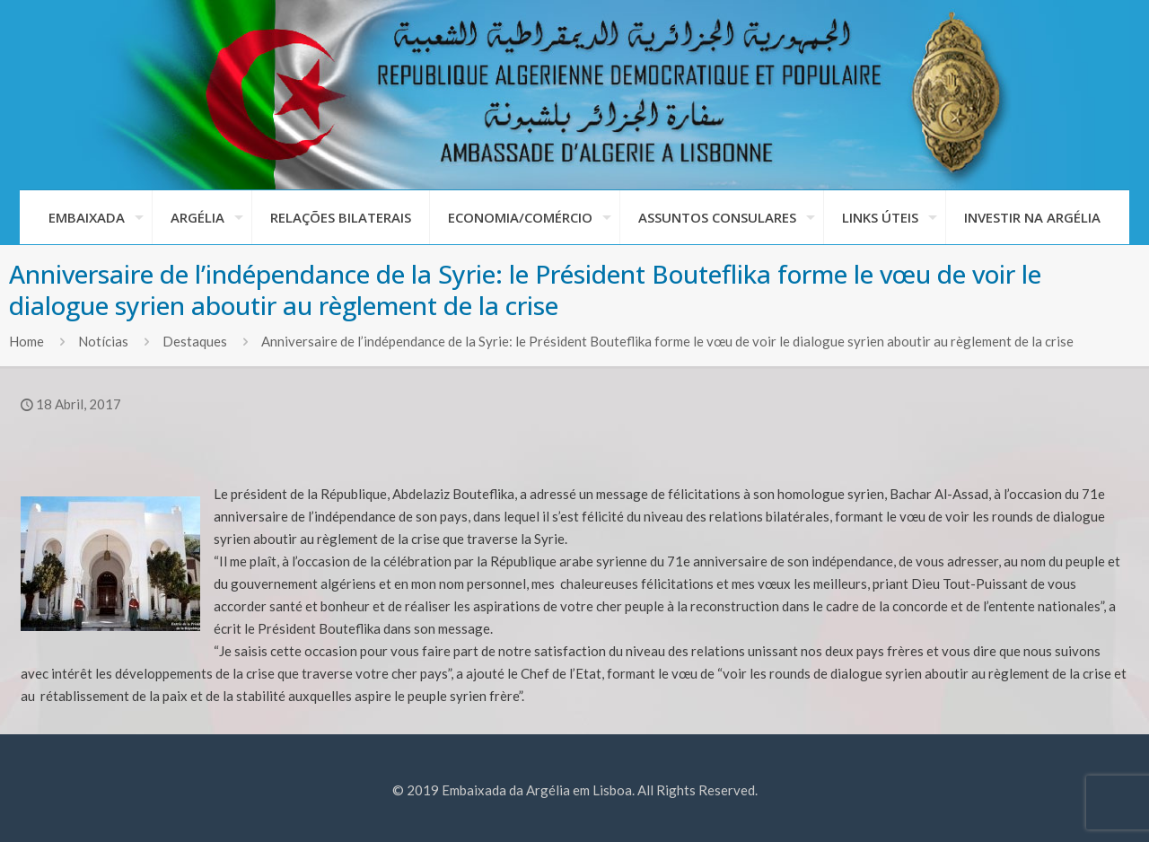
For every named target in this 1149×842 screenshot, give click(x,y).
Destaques (194, 341)
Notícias (103, 341)
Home (26, 341)
